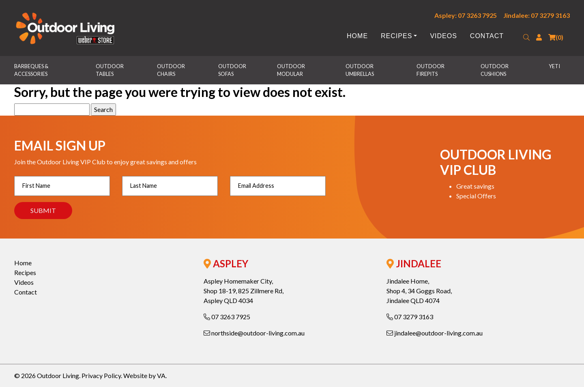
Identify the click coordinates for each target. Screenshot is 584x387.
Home (357, 35)
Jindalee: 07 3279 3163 (536, 15)
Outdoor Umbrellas (360, 70)
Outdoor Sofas (232, 70)
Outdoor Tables (110, 70)
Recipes (396, 35)
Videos (443, 35)
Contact (487, 35)
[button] (526, 37)
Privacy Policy (101, 375)
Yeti (554, 66)
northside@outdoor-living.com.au (254, 333)
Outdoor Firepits (431, 70)
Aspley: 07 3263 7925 (465, 15)
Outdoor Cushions (495, 70)
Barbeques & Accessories (31, 70)
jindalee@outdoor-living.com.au (434, 333)
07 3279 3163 (409, 316)
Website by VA (144, 375)
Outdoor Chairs (171, 70)
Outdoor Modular (291, 70)
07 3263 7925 (227, 316)
